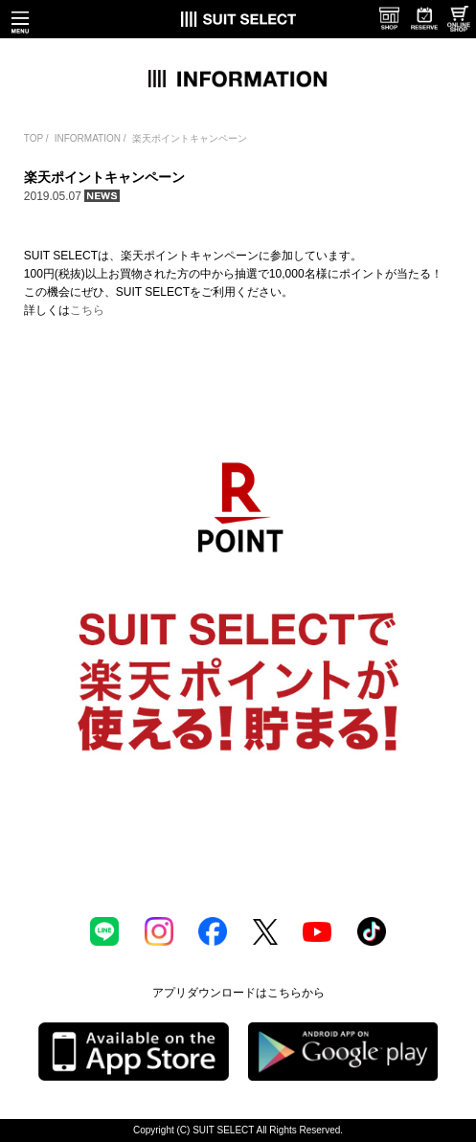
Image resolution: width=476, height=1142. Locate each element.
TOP (33, 138)
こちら (87, 310)
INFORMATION (88, 138)
